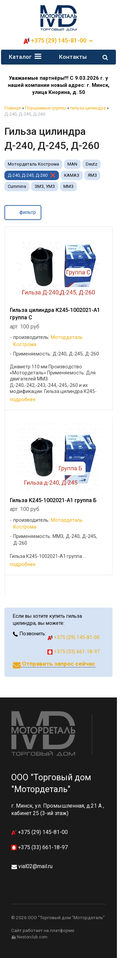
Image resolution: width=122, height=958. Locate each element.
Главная (12, 107)
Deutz (91, 164)
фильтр (23, 212)
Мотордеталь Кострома (33, 164)
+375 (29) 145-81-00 (58, 40)
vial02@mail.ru (35, 866)
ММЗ (68, 186)
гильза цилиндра (88, 107)
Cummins (17, 186)
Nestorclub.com (32, 937)
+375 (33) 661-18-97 (73, 651)
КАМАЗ (71, 175)
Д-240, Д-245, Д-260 (27, 175)
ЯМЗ (92, 175)
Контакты (73, 56)
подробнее (23, 399)
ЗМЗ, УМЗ (45, 186)
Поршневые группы (45, 107)
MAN (72, 164)
